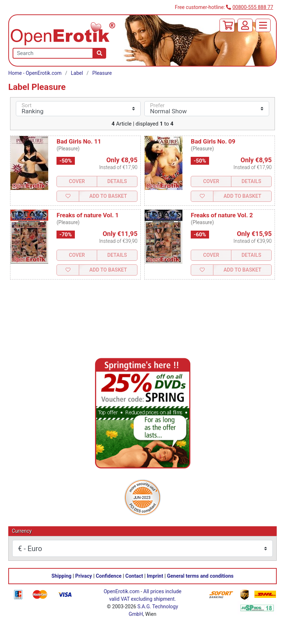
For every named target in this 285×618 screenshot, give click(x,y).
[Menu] (263, 25)
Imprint (155, 576)
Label (77, 73)
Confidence (109, 576)
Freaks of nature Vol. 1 (87, 215)
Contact (134, 576)
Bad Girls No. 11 (78, 141)
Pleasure (102, 73)
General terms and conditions (200, 576)
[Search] (99, 53)
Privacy (83, 576)
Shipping (61, 576)
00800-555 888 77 (252, 7)
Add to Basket (108, 196)
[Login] (245, 25)
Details (117, 181)
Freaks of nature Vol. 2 (222, 215)
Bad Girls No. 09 (213, 141)
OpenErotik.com (122, 591)
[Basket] (227, 25)
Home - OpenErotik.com (35, 73)
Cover (77, 181)
